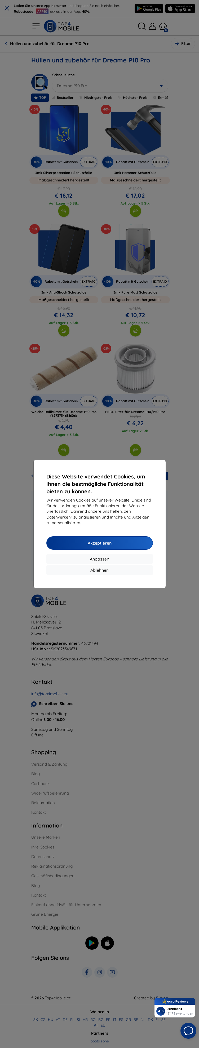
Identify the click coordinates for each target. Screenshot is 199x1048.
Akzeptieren (100, 543)
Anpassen (99, 559)
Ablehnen (99, 570)
